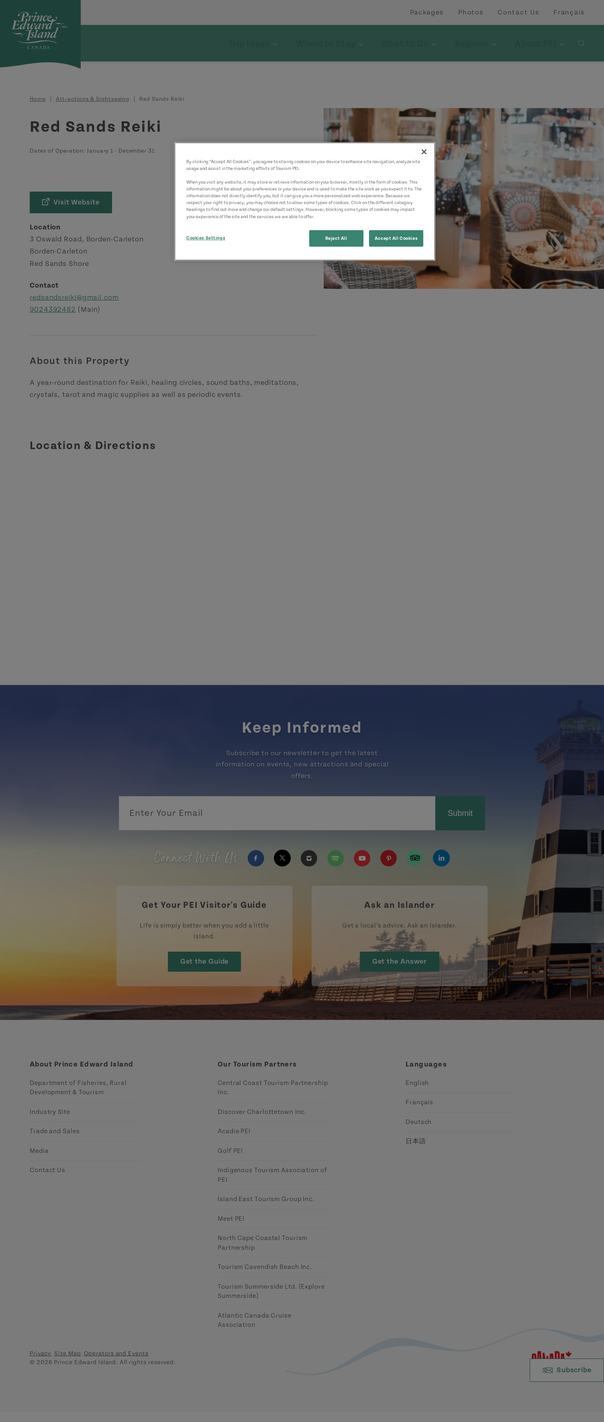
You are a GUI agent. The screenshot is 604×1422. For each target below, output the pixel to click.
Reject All (336, 238)
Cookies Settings (205, 238)
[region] (304, 201)
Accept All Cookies (396, 238)
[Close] (424, 152)
